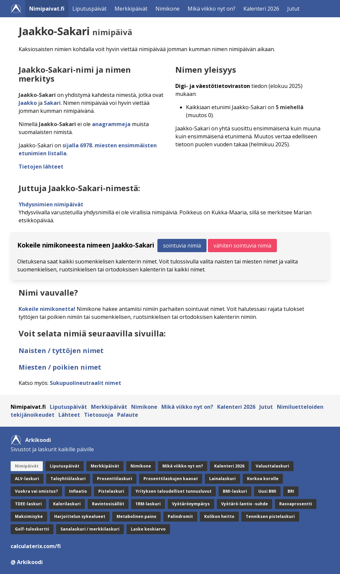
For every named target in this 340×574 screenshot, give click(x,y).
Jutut (293, 8)
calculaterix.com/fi (36, 546)
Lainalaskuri (222, 478)
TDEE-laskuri (28, 504)
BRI (291, 491)
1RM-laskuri (148, 504)
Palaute (127, 414)
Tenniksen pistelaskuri (270, 516)
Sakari (52, 103)
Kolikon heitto (219, 516)
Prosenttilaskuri (114, 478)
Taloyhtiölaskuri (68, 478)
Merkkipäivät (131, 8)
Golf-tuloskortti (32, 529)
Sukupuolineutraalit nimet (85, 383)
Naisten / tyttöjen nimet (61, 350)
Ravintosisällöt (108, 504)
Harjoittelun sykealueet (79, 516)
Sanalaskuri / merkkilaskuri (90, 529)
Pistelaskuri (111, 491)
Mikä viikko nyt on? (211, 8)
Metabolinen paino (136, 516)
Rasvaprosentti (295, 504)
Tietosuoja (98, 414)
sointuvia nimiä (182, 245)
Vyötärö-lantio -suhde (244, 504)
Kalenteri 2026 (261, 8)
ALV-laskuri (27, 478)
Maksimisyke (29, 516)
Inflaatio (78, 491)
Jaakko (28, 103)
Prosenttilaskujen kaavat (170, 478)
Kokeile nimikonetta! (47, 309)
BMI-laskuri (235, 491)
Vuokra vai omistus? (36, 491)
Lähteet (69, 414)
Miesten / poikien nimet (60, 367)
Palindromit (180, 516)
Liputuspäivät (89, 8)
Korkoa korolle (263, 478)
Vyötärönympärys (191, 504)
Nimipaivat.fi (46, 8)
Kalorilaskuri (67, 504)
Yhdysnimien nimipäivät (51, 204)
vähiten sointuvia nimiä (242, 245)
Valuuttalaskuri (272, 466)
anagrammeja (111, 124)
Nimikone (167, 8)
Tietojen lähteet (41, 166)
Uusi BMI (267, 491)
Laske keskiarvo (148, 529)
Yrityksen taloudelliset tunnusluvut (173, 491)
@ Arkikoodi (27, 562)
